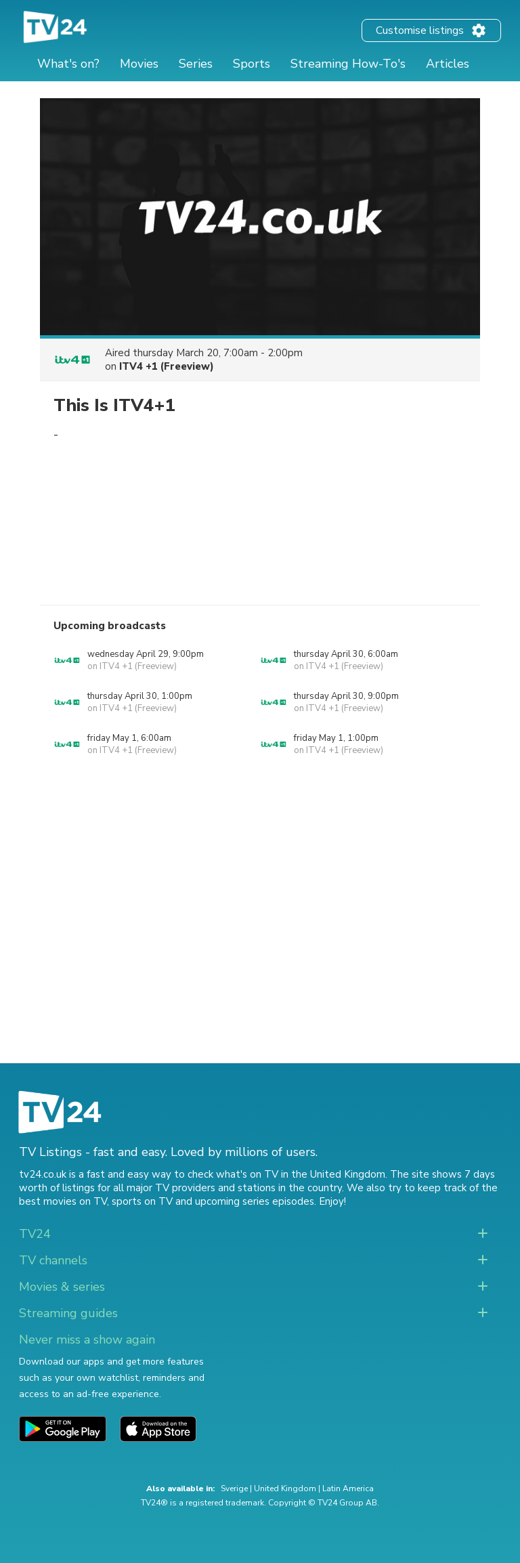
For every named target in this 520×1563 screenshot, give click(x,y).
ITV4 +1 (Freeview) (166, 366)
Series (196, 64)
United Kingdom (285, 1488)
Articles (447, 64)
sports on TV (142, 1201)
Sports (251, 64)
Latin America (348, 1488)
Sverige (234, 1488)
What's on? (68, 64)
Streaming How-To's (348, 64)
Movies (139, 64)
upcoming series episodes (254, 1201)
